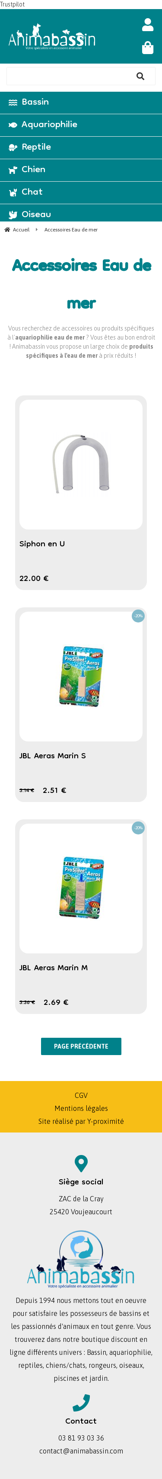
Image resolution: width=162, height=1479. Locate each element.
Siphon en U (42, 544)
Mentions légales (81, 1108)
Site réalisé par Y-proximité (81, 1121)
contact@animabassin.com (81, 1451)
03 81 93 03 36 (81, 1438)
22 (34, 579)
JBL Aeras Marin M (53, 968)
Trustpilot (12, 4)
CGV (81, 1095)
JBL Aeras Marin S (52, 756)
